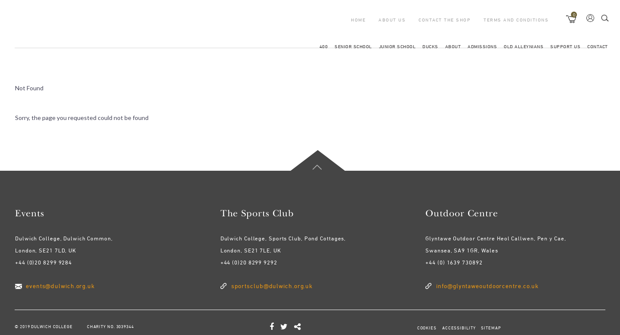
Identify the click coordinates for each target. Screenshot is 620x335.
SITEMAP (490, 327)
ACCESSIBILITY (458, 327)
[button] (571, 17)
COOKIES (427, 327)
